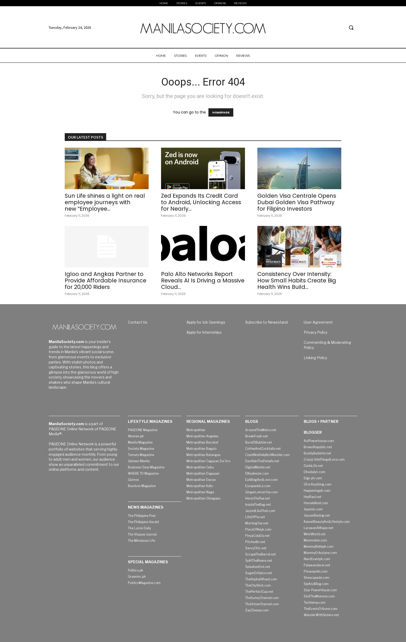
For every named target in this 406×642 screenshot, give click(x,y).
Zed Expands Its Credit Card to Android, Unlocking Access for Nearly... (201, 202)
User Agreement (318, 322)
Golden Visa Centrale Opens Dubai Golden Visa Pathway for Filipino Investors (296, 202)
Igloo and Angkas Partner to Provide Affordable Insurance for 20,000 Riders (105, 280)
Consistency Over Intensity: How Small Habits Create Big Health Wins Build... (296, 280)
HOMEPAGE (220, 112)
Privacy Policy (315, 332)
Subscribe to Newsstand (266, 322)
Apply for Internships (204, 332)
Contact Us (137, 322)
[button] (351, 27)
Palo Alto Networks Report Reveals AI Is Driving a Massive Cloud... (202, 280)
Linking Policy (315, 357)
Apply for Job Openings (205, 322)
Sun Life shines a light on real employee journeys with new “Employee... (105, 202)
